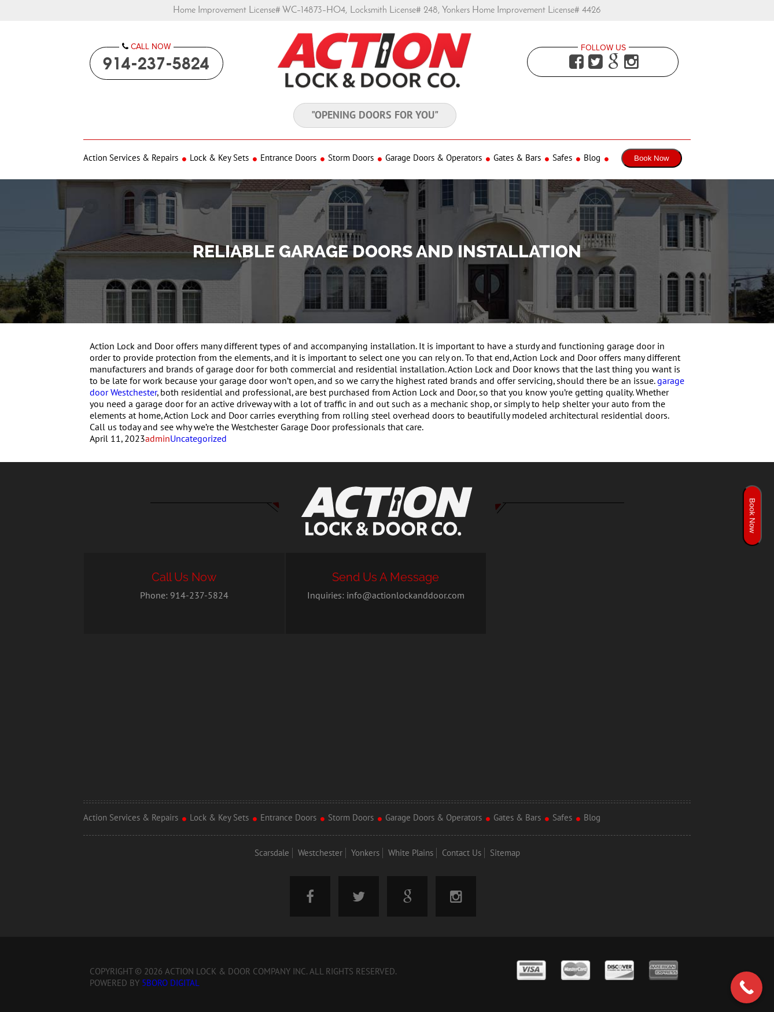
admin (157, 439)
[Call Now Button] (746, 987)
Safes (562, 158)
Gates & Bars (517, 158)
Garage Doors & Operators (433, 158)
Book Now (651, 158)
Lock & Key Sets (219, 158)
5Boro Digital (171, 983)
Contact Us (461, 853)
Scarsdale (272, 853)
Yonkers (365, 853)
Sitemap (505, 853)
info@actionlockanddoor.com (406, 595)
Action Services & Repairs (130, 158)
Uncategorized (198, 439)
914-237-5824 (156, 63)
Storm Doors (351, 158)
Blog (592, 158)
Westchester (320, 853)
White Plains (410, 853)
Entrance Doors (288, 158)
